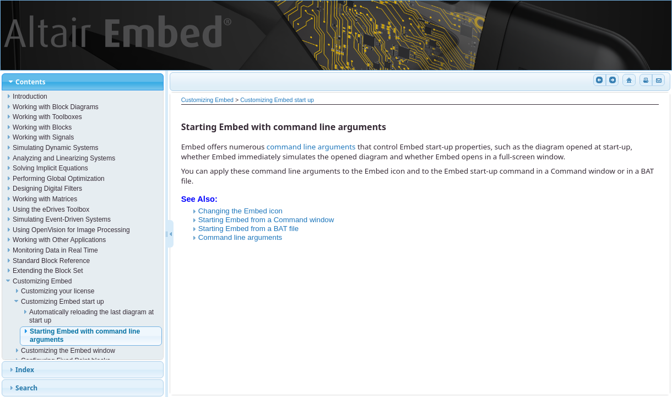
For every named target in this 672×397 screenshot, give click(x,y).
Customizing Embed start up (277, 99)
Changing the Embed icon (240, 211)
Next (611, 80)
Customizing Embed (207, 99)
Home (627, 80)
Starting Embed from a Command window (266, 220)
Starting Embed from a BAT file (248, 228)
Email (657, 80)
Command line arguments (240, 237)
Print (645, 80)
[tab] (83, 81)
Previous (598, 80)
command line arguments (311, 147)
